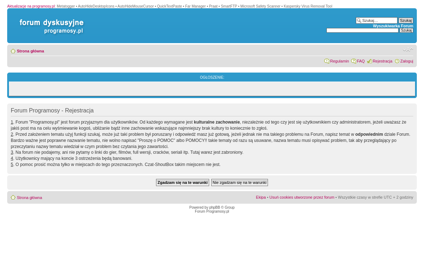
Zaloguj (406, 61)
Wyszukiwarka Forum (393, 26)
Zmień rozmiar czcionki (408, 49)
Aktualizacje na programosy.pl (31, 6)
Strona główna (30, 51)
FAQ (361, 61)
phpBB (214, 207)
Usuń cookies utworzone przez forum (301, 197)
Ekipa (261, 197)
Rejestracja (382, 61)
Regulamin (339, 61)
